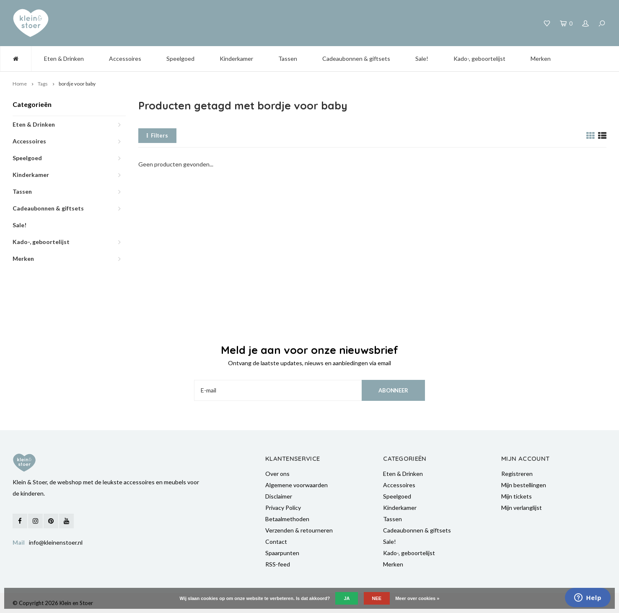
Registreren (517, 473)
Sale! (421, 58)
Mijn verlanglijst (521, 507)
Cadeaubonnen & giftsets (356, 58)
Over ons (277, 473)
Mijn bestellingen (523, 484)
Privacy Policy (283, 507)
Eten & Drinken (64, 58)
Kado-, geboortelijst (479, 58)
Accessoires (125, 58)
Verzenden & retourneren (299, 530)
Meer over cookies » (417, 598)
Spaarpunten (282, 552)
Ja (347, 598)
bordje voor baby (77, 84)
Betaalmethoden (287, 518)
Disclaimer (278, 496)
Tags (43, 84)
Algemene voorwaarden (296, 484)
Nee (377, 598)
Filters (157, 135)
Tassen (287, 58)
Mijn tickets (516, 496)
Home (20, 84)
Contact (276, 541)
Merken (541, 58)
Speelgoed (180, 58)
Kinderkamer (236, 58)
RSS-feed (277, 564)
